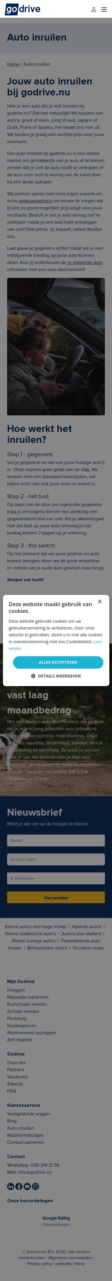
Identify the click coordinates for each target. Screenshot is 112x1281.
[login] (93, 9)
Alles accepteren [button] (58, 662)
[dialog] (56, 640)
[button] (56, 676)
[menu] (104, 9)
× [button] (100, 602)
